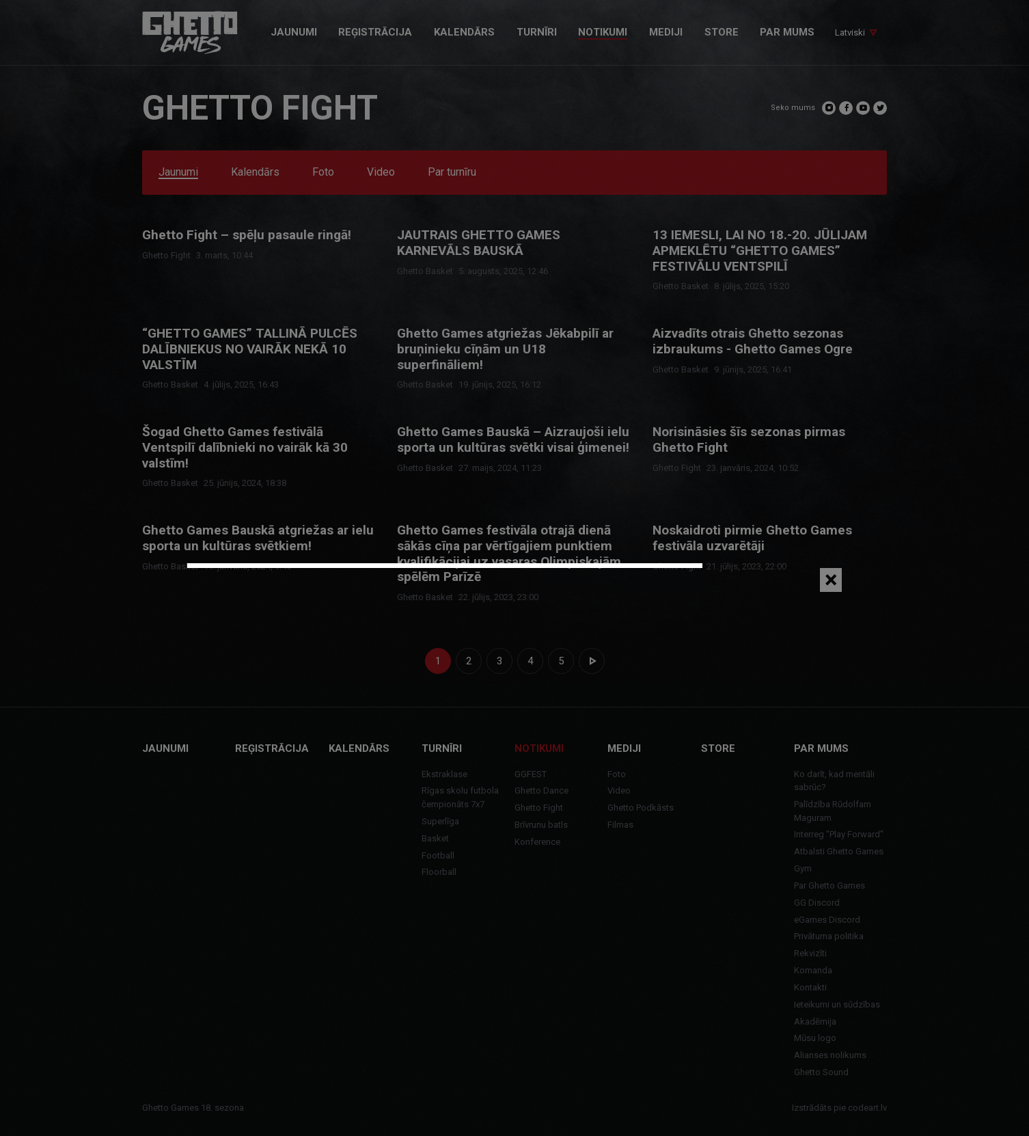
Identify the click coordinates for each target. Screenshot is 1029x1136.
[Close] (831, 580)
